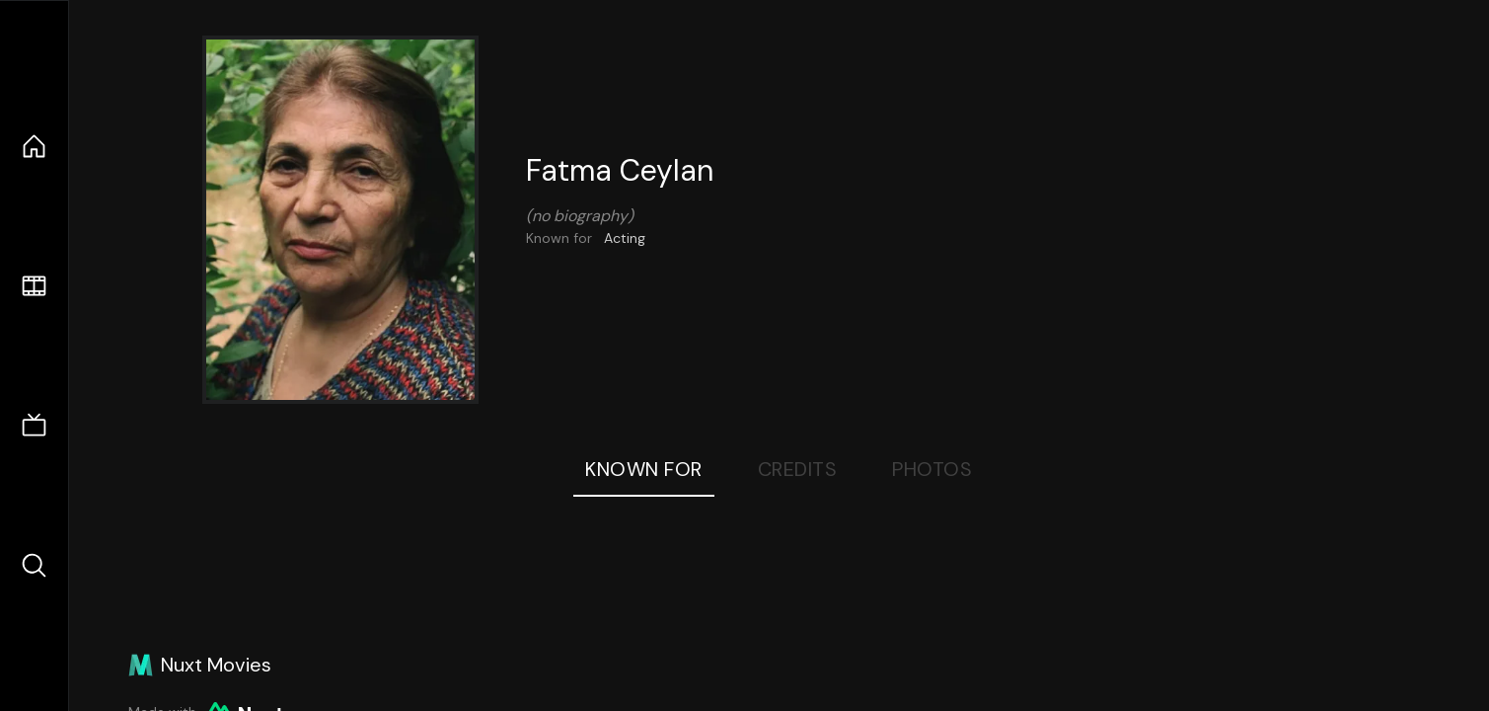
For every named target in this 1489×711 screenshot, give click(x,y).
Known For (644, 469)
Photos (932, 469)
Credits (798, 469)
